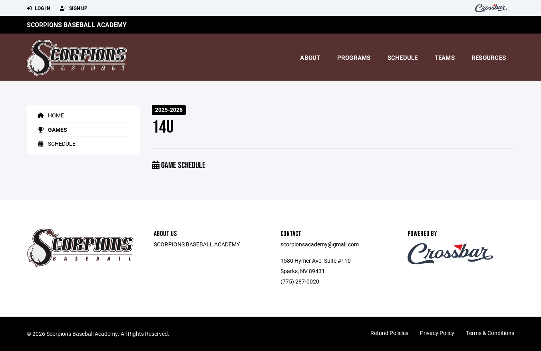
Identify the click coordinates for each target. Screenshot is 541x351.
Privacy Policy (437, 333)
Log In (38, 8)
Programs (354, 57)
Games (51, 129)
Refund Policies (389, 333)
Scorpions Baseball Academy (77, 24)
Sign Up (74, 8)
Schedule (403, 57)
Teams (445, 57)
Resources (488, 57)
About (310, 57)
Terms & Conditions (490, 333)
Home (49, 115)
